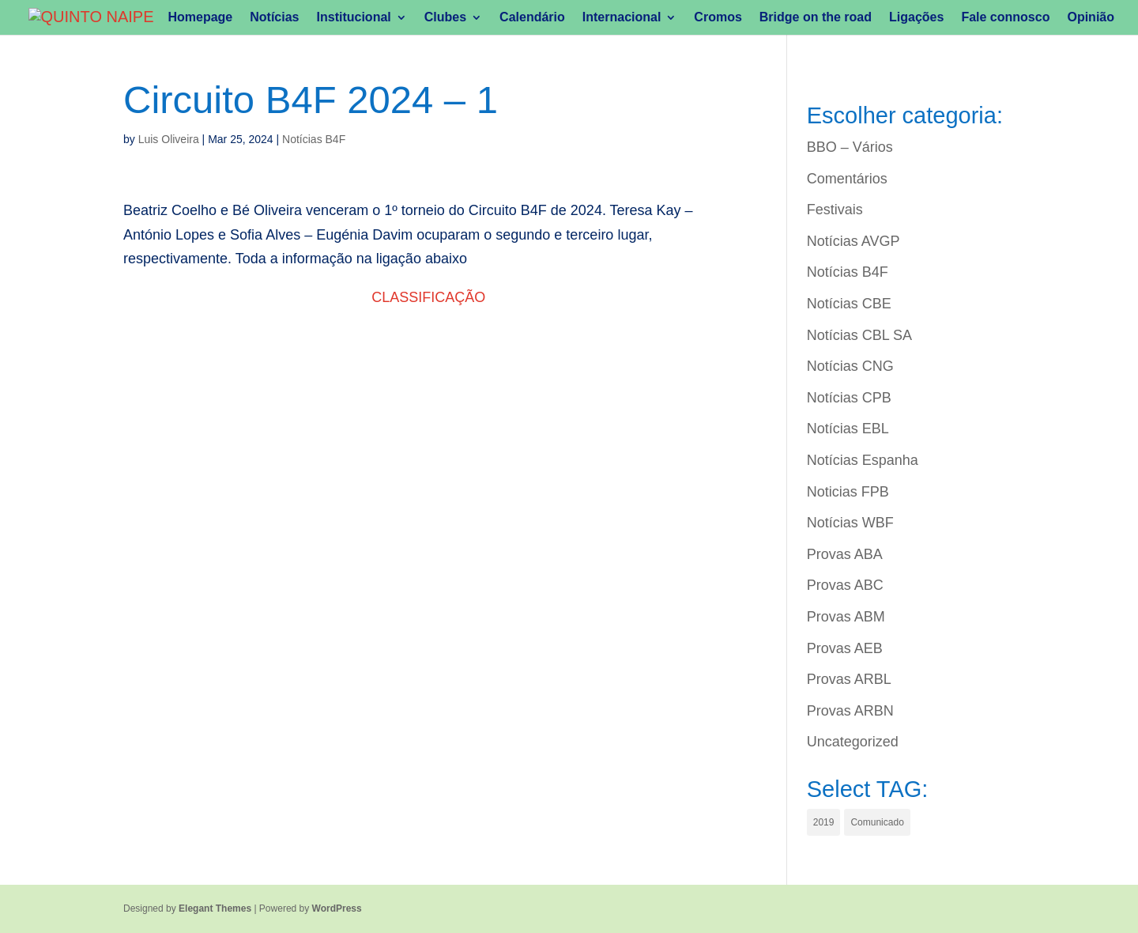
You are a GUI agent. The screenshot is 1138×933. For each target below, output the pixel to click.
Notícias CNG (850, 366)
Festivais (835, 209)
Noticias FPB (848, 492)
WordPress (337, 908)
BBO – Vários (850, 147)
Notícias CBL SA (859, 335)
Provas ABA (845, 554)
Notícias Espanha (862, 460)
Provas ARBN (850, 711)
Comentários (847, 179)
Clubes (445, 18)
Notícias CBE (849, 304)
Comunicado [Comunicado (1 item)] (876, 822)
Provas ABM (846, 617)
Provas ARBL (849, 679)
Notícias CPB (849, 398)
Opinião (1090, 18)
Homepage (200, 18)
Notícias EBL (848, 428)
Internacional (621, 18)
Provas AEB (845, 648)
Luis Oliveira (168, 139)
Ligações (916, 18)
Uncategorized (853, 742)
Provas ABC (845, 585)
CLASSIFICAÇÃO (428, 297)
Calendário (532, 18)
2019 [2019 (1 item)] (824, 822)
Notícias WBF (850, 523)
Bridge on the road (815, 18)
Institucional (354, 18)
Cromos (717, 18)
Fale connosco (1005, 18)
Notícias (274, 18)
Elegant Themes (215, 908)
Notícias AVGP (853, 241)
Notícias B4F (313, 139)
